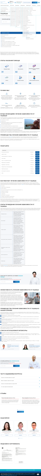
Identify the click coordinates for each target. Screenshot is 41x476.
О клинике (38, 6)
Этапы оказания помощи (5, 35)
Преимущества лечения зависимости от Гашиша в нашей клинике (10, 46)
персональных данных (17, 24)
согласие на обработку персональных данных (10, 475)
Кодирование (23, 6)
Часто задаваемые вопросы (30, 35)
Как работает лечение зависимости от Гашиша (8, 42)
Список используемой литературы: (6, 47)
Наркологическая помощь (5, 6)
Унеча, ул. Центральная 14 (12, 2)
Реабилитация (28, 6)
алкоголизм (10, 137)
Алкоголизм (12, 6)
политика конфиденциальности (11, 474)
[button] (17, 410)
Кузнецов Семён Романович (13, 346)
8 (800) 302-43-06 (19, 2)
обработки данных (18, 474)
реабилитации (6, 266)
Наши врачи (28, 38)
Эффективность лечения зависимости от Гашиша (8, 44)
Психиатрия (34, 6)
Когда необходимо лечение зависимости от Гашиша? (9, 38)
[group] (6, 455)
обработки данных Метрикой (25, 474)
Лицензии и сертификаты (30, 39)
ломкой (23, 185)
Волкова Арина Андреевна (34, 346)
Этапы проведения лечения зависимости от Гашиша (9, 43)
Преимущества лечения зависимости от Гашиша (8, 39)
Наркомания (17, 6)
